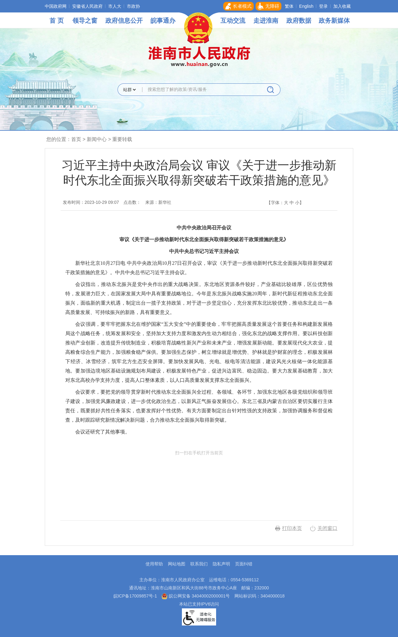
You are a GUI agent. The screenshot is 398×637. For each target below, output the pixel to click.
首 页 (56, 20)
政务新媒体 (334, 20)
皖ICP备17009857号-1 (135, 595)
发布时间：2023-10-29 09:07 (91, 202)
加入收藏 (342, 6)
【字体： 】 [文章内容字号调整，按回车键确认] (285, 202)
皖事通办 (162, 20)
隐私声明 (221, 563)
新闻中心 (97, 139)
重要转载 (122, 139)
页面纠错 (243, 563)
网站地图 (176, 563)
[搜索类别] (129, 89)
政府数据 (298, 20)
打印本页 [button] (292, 528)
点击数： (132, 202)
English (306, 6)
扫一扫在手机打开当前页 (199, 479)
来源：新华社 (158, 202)
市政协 (133, 6)
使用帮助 (154, 563)
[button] (238, 6)
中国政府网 (56, 6)
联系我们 (199, 563)
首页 (76, 139)
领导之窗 (84, 20)
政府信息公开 (124, 20)
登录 (323, 6)
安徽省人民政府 (87, 6)
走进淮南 (265, 20)
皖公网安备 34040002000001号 (195, 595)
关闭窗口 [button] (327, 528)
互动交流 (232, 20)
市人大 (114, 6)
